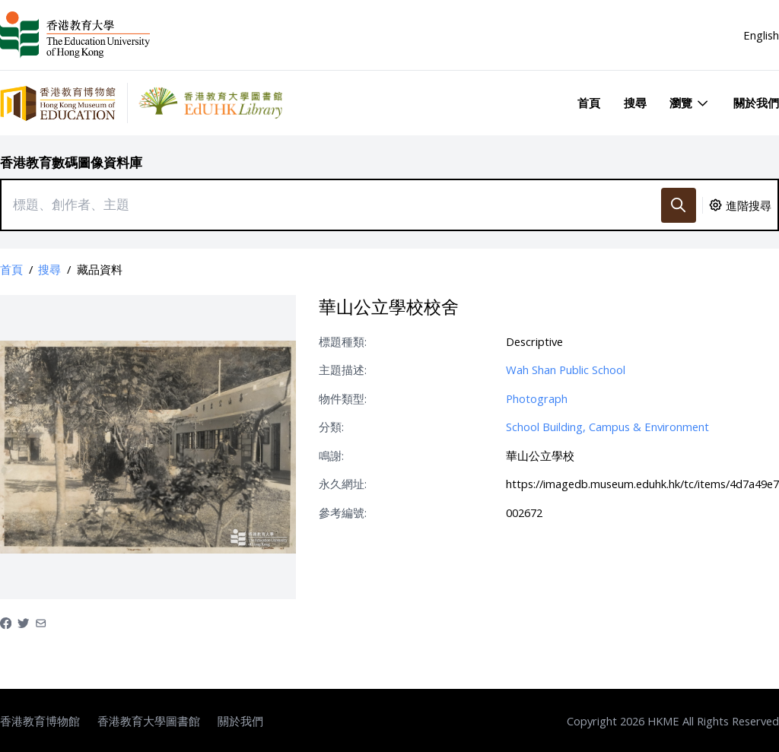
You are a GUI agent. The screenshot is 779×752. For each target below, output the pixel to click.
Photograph (537, 398)
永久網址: (343, 483)
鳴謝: (331, 455)
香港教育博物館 (40, 720)
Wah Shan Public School (565, 369)
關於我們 (756, 102)
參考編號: (343, 512)
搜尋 (635, 102)
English (761, 35)
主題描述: (343, 369)
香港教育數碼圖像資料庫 (71, 162)
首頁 (588, 102)
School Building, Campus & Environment (607, 426)
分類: (331, 426)
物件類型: (343, 398)
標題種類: (343, 341)
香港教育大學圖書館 (148, 720)
